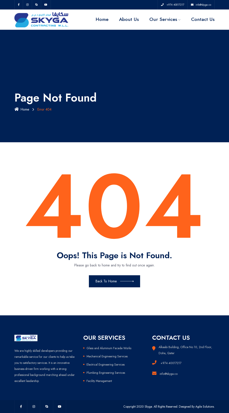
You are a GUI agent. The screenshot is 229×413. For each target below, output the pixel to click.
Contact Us (203, 19)
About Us (129, 19)
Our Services (163, 19)
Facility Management (99, 381)
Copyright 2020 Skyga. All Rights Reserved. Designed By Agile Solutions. (169, 406)
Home (102, 19)
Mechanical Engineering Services (107, 356)
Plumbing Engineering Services (106, 373)
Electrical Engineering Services (106, 364)
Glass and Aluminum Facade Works (109, 348)
